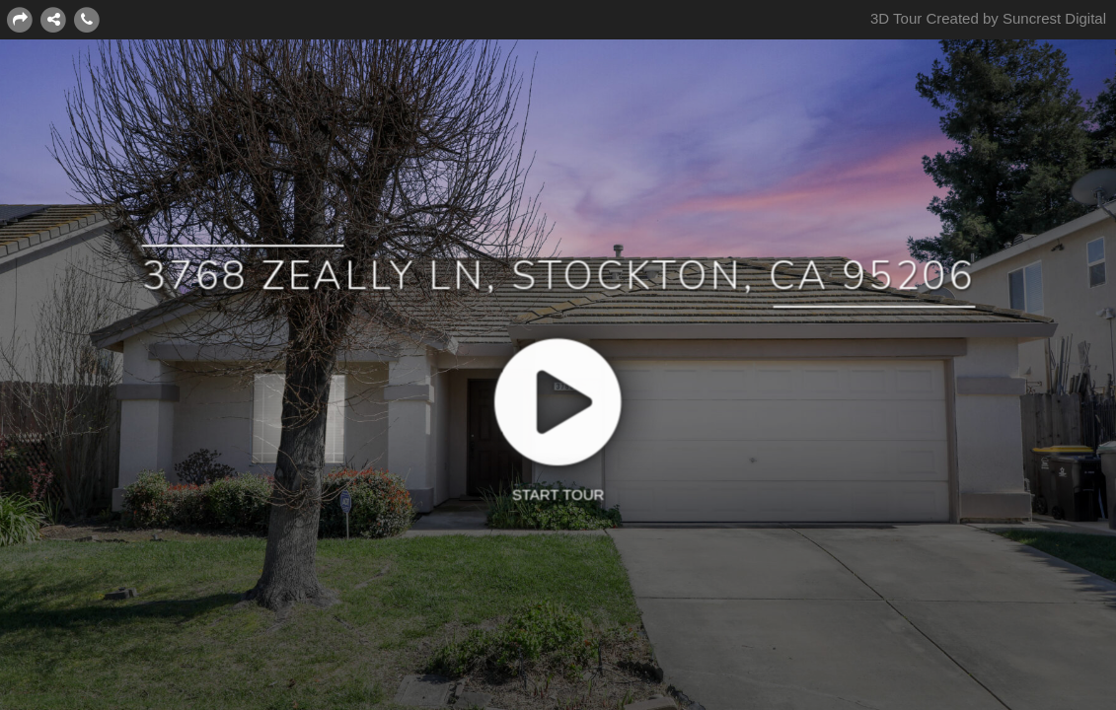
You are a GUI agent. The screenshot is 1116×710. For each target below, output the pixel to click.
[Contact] (87, 18)
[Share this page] (20, 18)
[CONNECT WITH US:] (53, 18)
